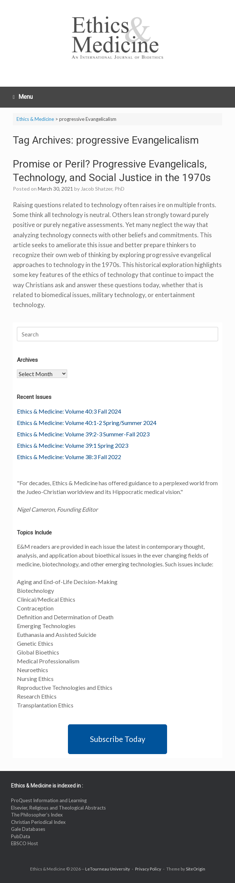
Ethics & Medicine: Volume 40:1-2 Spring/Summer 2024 (86, 422)
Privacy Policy (148, 868)
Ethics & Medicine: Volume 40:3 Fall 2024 (69, 411)
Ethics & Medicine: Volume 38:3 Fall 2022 (69, 456)
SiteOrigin (195, 868)
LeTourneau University (107, 868)
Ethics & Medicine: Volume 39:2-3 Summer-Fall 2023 (83, 433)
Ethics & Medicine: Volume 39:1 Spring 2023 (72, 445)
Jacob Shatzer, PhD (102, 188)
